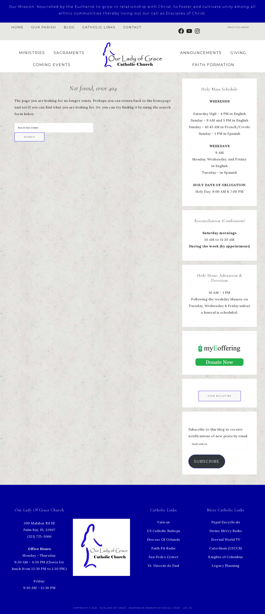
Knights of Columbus (225, 557)
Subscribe (206, 461)
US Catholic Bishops (163, 531)
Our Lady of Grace (113, 608)
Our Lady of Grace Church (132, 54)
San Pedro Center (164, 557)
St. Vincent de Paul (163, 565)
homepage (162, 101)
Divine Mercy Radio (226, 531)
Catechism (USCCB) (225, 548)
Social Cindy (171, 608)
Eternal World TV (225, 539)
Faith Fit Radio (163, 548)
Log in (187, 608)
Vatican (163, 522)
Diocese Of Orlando (163, 539)
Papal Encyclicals (225, 522)
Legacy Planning (226, 565)
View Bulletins (219, 396)
